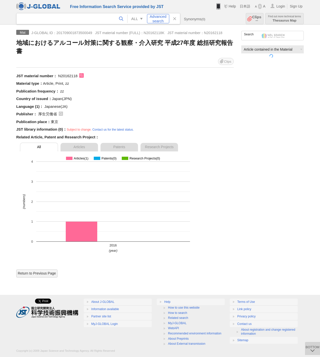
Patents (119, 147)
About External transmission (186, 343)
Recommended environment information (194, 333)
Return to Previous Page (37, 273)
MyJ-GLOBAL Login (104, 324)
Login (280, 6)
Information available (105, 309)
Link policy (244, 309)
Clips (257, 19)
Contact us (244, 324)
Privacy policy (246, 316)
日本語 (245, 6)
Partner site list (101, 316)
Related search (178, 318)
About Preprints (178, 338)
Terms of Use (246, 302)
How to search (177, 313)
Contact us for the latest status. (113, 129)
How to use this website (184, 307)
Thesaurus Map (284, 18)
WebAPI (173, 328)
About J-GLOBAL (102, 302)
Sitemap (242, 340)
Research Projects (159, 147)
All (39, 147)
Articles (79, 147)
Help (232, 6)
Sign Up (296, 6)
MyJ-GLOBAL (177, 323)
